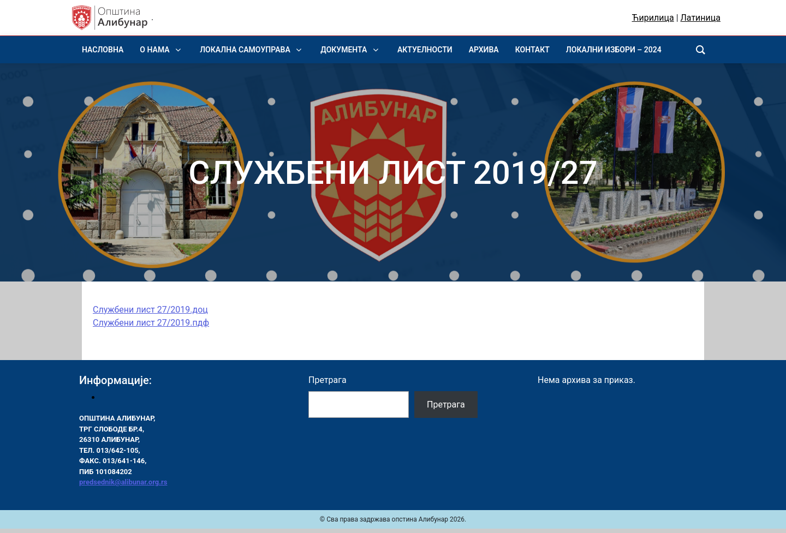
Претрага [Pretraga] (446, 404)
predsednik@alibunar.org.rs (123, 482)
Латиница (700, 18)
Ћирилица (653, 18)
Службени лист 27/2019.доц (150, 309)
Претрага (327, 380)
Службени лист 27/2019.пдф (151, 323)
